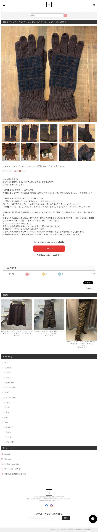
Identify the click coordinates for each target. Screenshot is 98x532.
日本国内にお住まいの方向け (49, 255)
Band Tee (10, 382)
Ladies (8, 373)
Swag (8, 432)
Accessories (10, 387)
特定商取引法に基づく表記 (15, 474)
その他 (8, 437)
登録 (66, 518)
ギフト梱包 (10, 442)
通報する (90, 289)
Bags (8, 407)
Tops (8, 402)
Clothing (7, 368)
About (7, 454)
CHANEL (7, 392)
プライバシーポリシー (13, 469)
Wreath (9, 427)
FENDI (6, 412)
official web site (11, 464)
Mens (8, 378)
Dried (6, 422)
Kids (5, 417)
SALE (6, 363)
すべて (11, 274)
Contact (8, 459)
